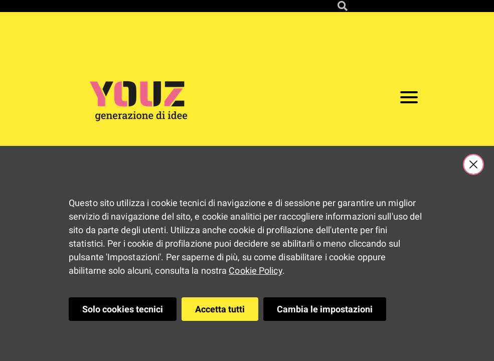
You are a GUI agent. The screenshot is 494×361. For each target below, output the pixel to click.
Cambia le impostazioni (325, 309)
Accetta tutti (220, 309)
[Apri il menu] (409, 99)
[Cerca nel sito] (342, 6)
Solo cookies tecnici (122, 309)
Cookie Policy (255, 270)
